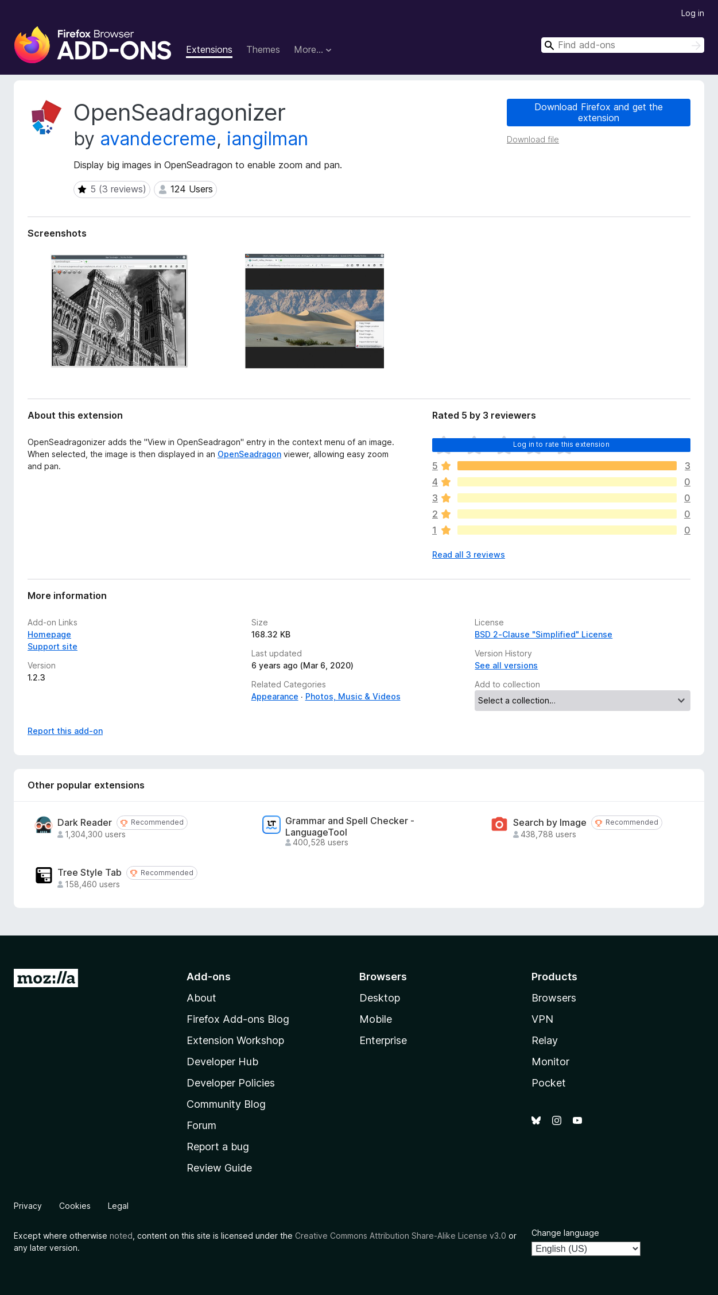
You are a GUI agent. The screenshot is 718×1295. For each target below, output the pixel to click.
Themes (263, 49)
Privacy (28, 1206)
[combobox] (622, 45)
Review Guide (219, 1168)
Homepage (49, 634)
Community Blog (226, 1104)
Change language (565, 1233)
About (201, 998)
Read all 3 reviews (468, 554)
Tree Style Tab (89, 872)
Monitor (550, 1062)
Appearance (274, 696)
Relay (544, 1040)
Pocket (548, 1083)
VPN (542, 1019)
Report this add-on (65, 731)
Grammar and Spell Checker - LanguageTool (349, 826)
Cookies (75, 1206)
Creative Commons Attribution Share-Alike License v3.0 (400, 1235)
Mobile (375, 1019)
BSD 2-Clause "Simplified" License (543, 634)
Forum (201, 1125)
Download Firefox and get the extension (598, 112)
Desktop (379, 998)
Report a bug (218, 1147)
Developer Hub (222, 1062)
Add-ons (209, 977)
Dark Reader (84, 822)
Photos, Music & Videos (353, 696)
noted (121, 1235)
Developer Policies (231, 1083)
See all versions (506, 665)
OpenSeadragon (249, 454)
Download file (533, 139)
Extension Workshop (235, 1040)
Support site (52, 646)
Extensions (209, 49)
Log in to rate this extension (561, 444)
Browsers (553, 998)
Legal (118, 1206)
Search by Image (550, 822)
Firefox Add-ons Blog (238, 1019)
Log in (692, 13)
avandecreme (158, 138)
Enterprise (383, 1040)
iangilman (267, 138)
